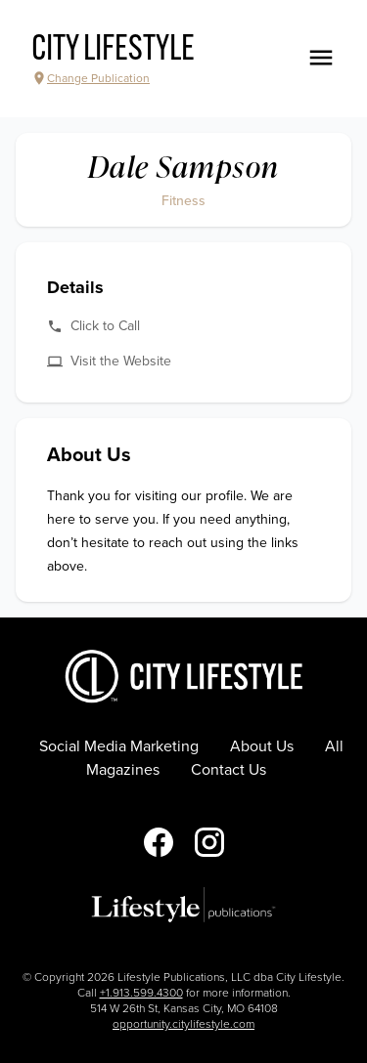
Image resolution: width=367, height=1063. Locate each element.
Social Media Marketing (119, 746)
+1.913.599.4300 (141, 992)
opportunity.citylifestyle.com (183, 1024)
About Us (262, 746)
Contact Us (228, 770)
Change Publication (90, 78)
